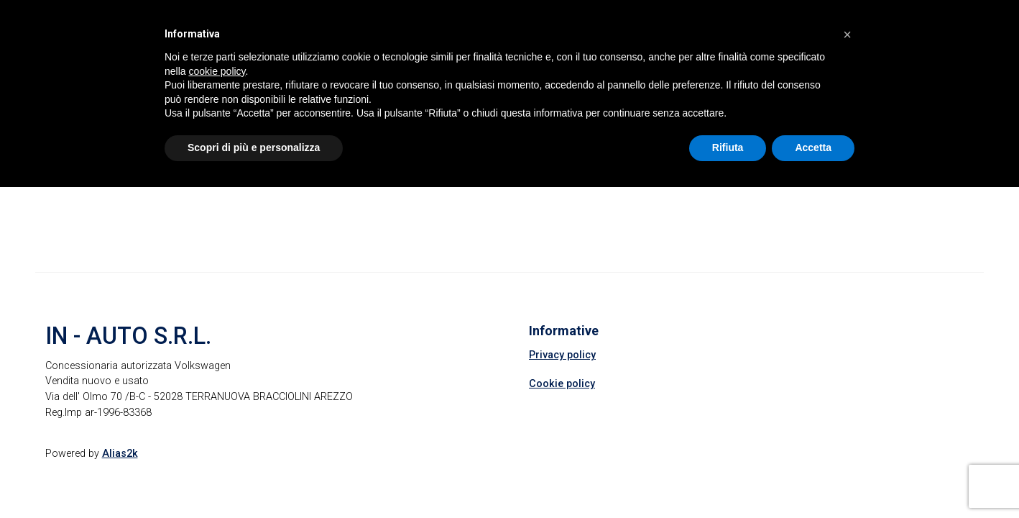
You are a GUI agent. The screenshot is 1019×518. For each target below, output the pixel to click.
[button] (847, 34)
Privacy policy (562, 355)
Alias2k (120, 453)
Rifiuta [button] (728, 147)
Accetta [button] (813, 147)
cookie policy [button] (216, 71)
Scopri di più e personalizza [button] (254, 147)
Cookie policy (562, 384)
